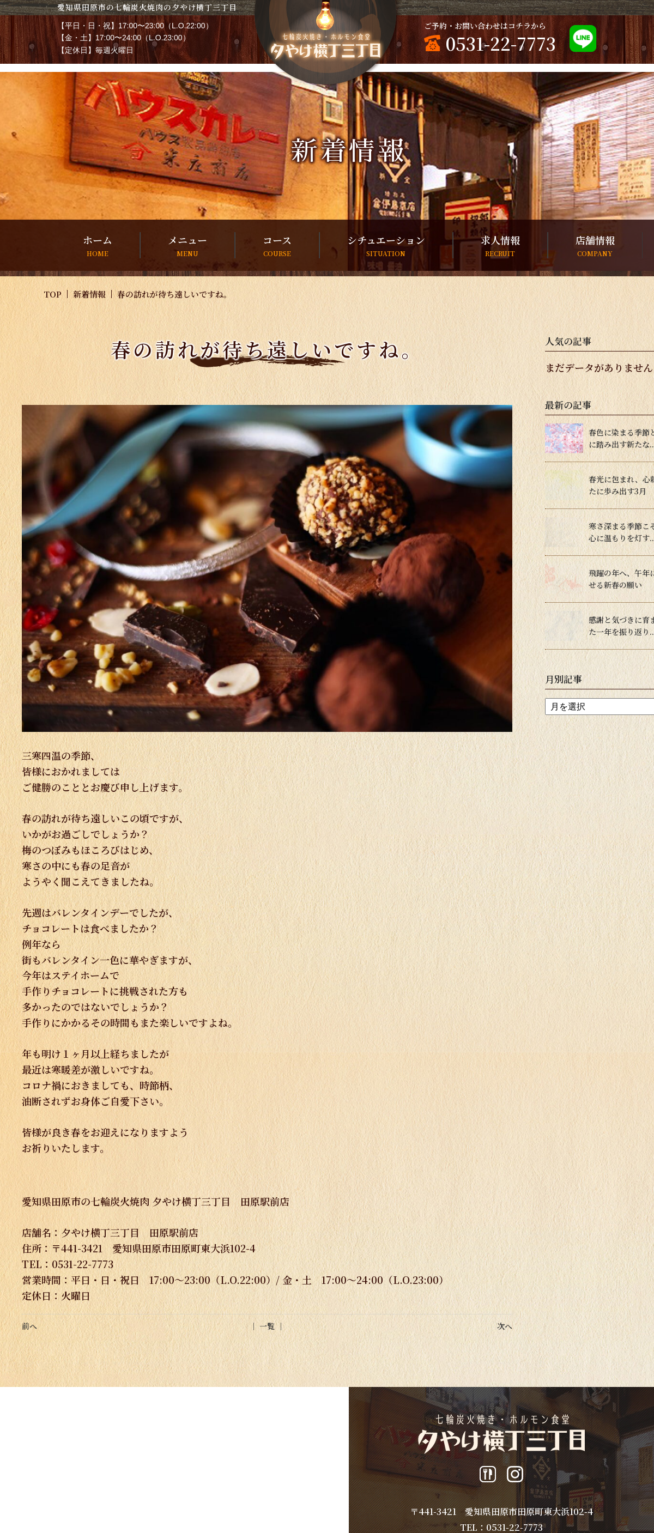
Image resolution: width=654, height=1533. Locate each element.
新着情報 (89, 294)
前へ (29, 1325)
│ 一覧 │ (267, 1325)
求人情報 (500, 245)
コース (277, 245)
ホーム (97, 245)
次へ (504, 1325)
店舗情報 (595, 245)
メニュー (187, 245)
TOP (53, 294)
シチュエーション (386, 245)
